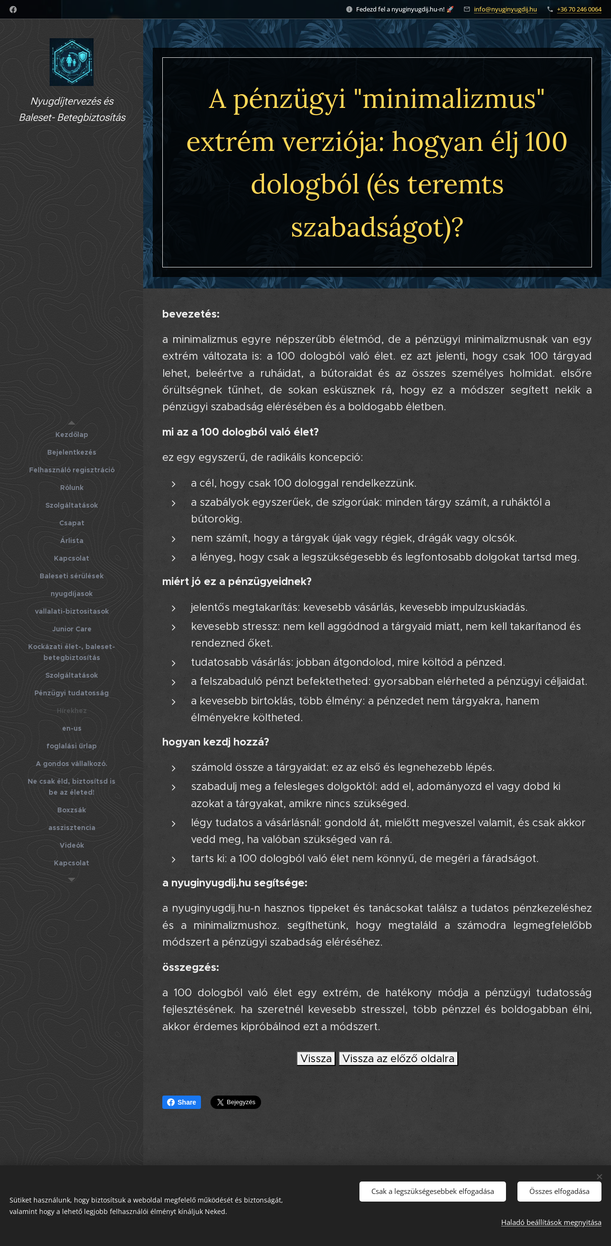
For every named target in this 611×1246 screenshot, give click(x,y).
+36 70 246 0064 (579, 9)
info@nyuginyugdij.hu (505, 9)
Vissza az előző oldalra (398, 1058)
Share (181, 1102)
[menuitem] (71, 434)
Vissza (316, 1058)
